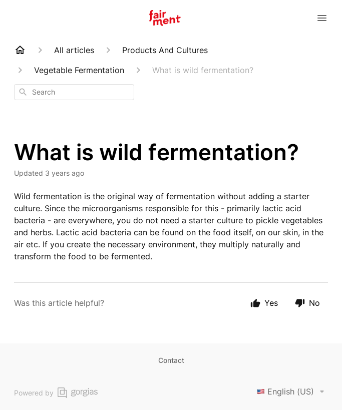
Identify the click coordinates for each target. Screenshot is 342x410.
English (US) (292, 391)
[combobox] (74, 92)
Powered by (56, 392)
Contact (171, 360)
